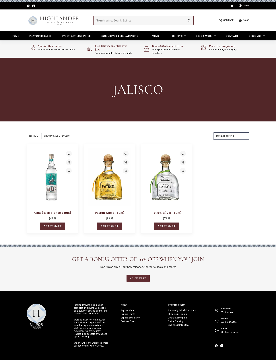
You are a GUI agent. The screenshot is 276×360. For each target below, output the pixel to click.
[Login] (244, 6)
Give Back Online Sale (178, 325)
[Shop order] (231, 136)
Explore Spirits (128, 314)
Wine (157, 36)
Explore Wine (127, 310)
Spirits (179, 36)
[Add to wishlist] (69, 154)
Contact (232, 36)
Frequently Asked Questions (182, 310)
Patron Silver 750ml (166, 213)
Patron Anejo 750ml (109, 213)
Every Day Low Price (76, 36)
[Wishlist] (232, 6)
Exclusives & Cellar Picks (122, 36)
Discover (257, 36)
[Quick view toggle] (69, 171)
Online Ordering (175, 321)
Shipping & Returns (177, 314)
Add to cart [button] (53, 226)
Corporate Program (177, 317)
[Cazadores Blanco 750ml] (53, 177)
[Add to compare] (69, 162)
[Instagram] (33, 6)
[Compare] (226, 20)
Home (15, 36)
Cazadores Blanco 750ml (52, 213)
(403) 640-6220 (229, 322)
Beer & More (206, 36)
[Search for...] (138, 20)
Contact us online (230, 332)
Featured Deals (128, 321)
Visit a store (227, 312)
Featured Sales (40, 36)
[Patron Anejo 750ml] (110, 177)
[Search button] (189, 20)
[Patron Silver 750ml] (166, 177)
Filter (34, 136)
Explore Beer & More (130, 317)
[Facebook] (28, 6)
